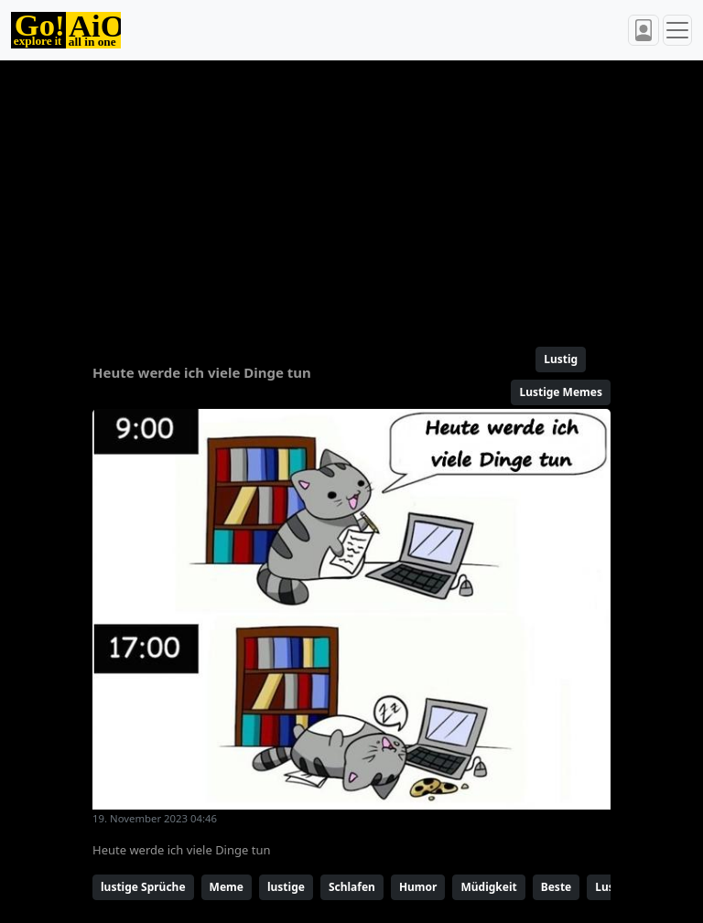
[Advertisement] (351, 196)
